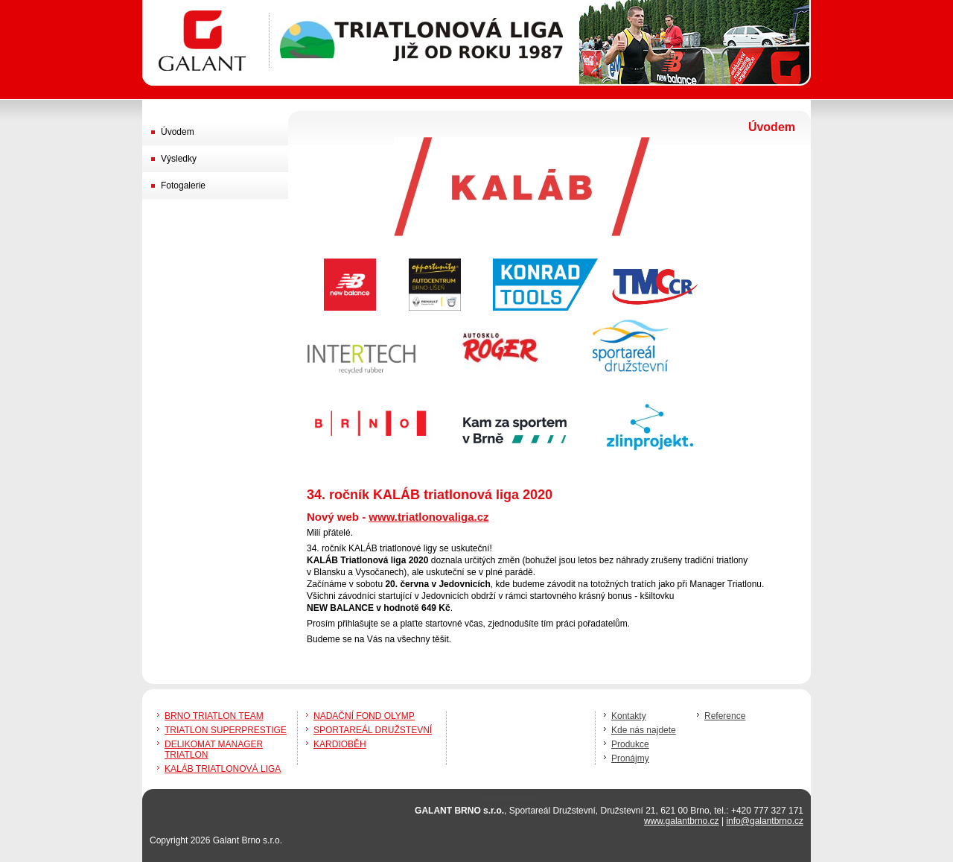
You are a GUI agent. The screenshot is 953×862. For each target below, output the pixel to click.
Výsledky (179, 158)
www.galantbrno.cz (681, 821)
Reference (724, 716)
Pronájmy (630, 758)
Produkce (630, 744)
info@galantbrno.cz (764, 821)
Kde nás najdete (643, 730)
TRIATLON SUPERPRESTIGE (226, 730)
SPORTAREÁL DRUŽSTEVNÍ (372, 730)
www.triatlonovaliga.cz (428, 516)
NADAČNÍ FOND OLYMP (364, 716)
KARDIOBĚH (339, 744)
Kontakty (628, 716)
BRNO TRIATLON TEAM (214, 716)
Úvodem (177, 132)
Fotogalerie (183, 185)
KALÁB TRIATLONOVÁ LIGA (223, 769)
